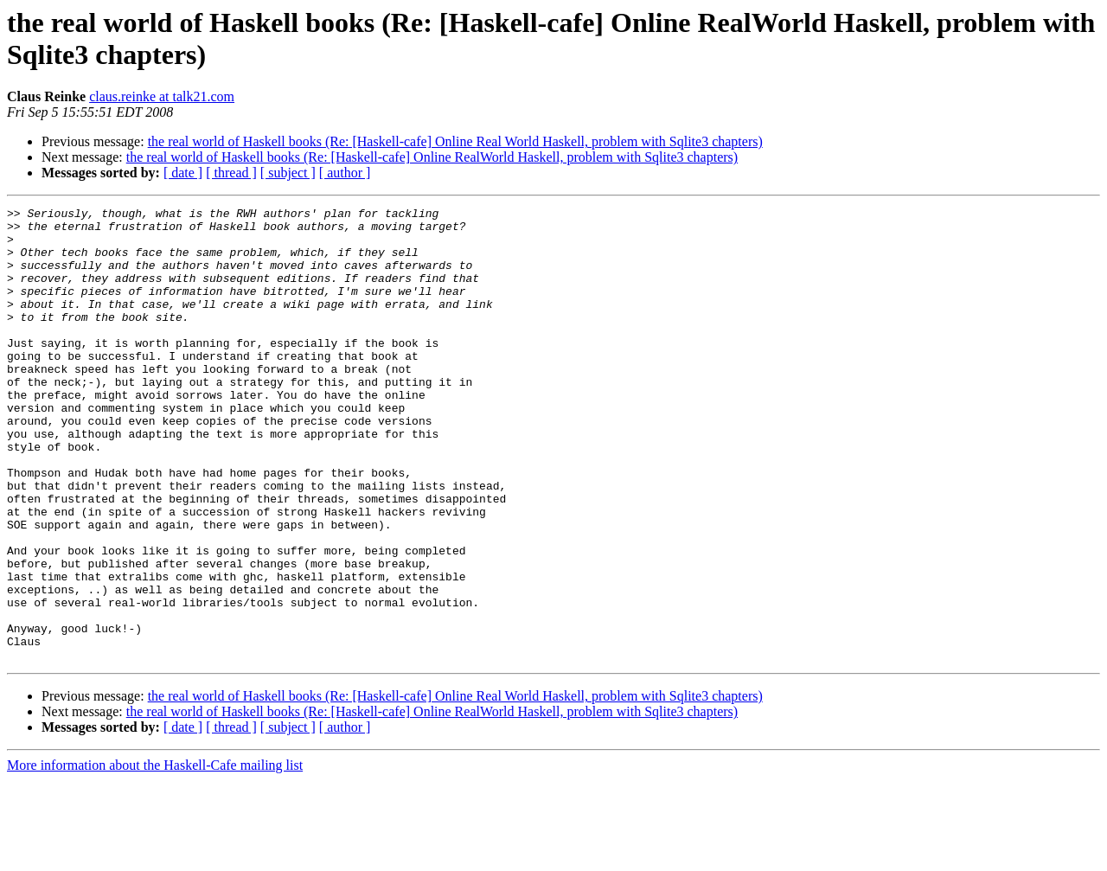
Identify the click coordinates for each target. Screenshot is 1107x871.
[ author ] (345, 172)
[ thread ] (231, 172)
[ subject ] (288, 172)
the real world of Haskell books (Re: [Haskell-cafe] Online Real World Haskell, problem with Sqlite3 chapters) (455, 141)
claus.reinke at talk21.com (161, 96)
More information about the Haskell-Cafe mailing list (155, 856)
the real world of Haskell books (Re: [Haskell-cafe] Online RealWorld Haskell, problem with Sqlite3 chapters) (432, 157)
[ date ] (182, 172)
